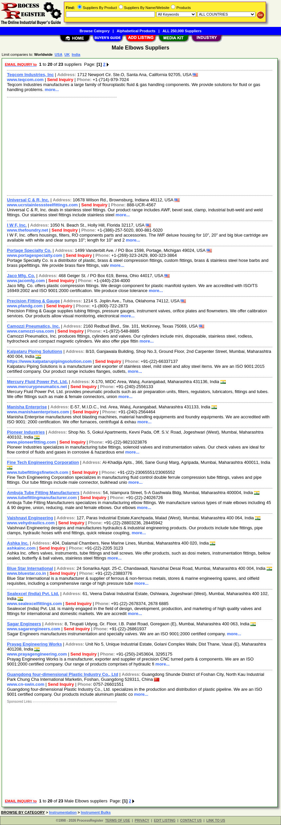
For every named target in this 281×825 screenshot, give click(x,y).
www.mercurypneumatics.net (37, 386)
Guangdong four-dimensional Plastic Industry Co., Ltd (62, 674)
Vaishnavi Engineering (30, 517)
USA (58, 54)
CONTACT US (191, 820)
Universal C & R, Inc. (28, 199)
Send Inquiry (60, 79)
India (76, 54)
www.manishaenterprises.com (38, 411)
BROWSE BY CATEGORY (23, 812)
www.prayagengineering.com (37, 654)
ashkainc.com (21, 548)
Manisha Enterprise (27, 406)
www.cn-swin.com (25, 684)
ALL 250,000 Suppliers (182, 31)
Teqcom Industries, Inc (30, 74)
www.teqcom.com (25, 79)
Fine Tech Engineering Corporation (43, 462)
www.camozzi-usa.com (30, 331)
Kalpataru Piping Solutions (34, 351)
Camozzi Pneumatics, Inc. (33, 326)
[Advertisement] (140, 145)
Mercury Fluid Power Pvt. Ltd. (37, 381)
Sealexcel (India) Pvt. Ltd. (33, 593)
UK (67, 54)
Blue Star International (30, 568)
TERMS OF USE (117, 820)
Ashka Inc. (18, 543)
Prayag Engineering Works (34, 644)
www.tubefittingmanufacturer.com (42, 497)
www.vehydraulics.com (31, 522)
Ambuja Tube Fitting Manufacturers (43, 492)
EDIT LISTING (165, 820)
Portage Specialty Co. (29, 250)
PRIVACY (142, 820)
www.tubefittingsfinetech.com (37, 472)
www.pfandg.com (25, 305)
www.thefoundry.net (27, 230)
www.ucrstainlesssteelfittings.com (42, 204)
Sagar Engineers (24, 623)
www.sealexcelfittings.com (34, 603)
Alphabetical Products (136, 31)
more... (52, 89)
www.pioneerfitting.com (31, 442)
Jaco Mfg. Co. (21, 275)
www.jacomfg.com (26, 280)
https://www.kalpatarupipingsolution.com (49, 361)
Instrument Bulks (96, 812)
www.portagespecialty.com (34, 255)
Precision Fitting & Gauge (33, 300)
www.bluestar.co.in (26, 573)
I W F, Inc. (17, 225)
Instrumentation (62, 812)
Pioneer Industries (26, 432)
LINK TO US (215, 820)
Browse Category (94, 31)
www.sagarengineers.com (33, 628)
